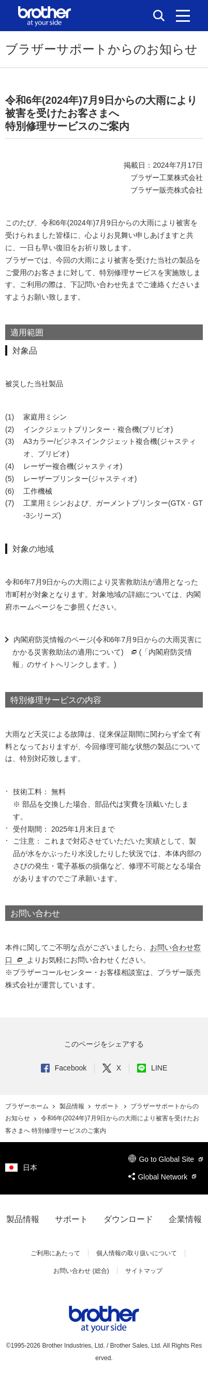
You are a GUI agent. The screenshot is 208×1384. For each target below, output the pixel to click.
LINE (152, 1068)
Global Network (162, 1177)
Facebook (63, 1068)
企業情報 (185, 1219)
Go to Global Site (165, 1159)
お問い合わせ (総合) (81, 1270)
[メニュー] (183, 15)
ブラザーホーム (27, 1106)
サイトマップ (143, 1270)
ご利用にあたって (55, 1253)
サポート (108, 1106)
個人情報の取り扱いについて (136, 1253)
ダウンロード (128, 1219)
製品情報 (73, 1106)
